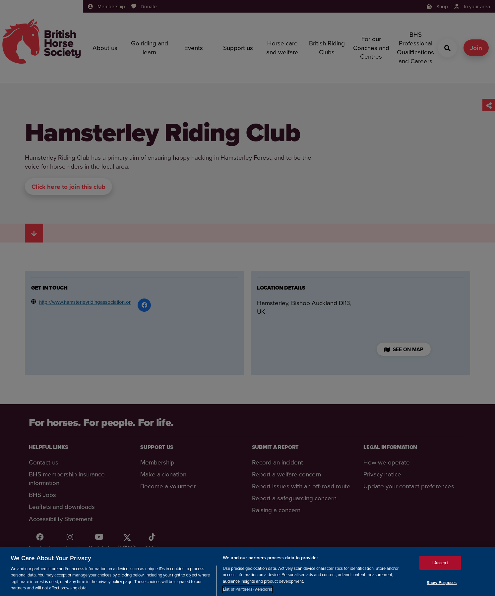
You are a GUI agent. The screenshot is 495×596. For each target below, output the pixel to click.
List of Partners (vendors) (247, 592)
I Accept (440, 566)
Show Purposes (442, 585)
